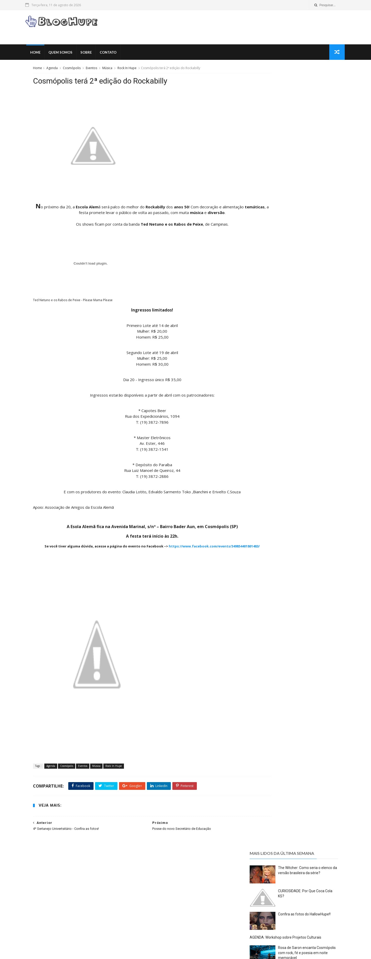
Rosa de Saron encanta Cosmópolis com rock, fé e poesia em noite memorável (306, 183)
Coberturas (99, 877)
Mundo (61, 915)
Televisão (103, 931)
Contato (116, 54)
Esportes (44, 900)
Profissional (47, 923)
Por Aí (115, 915)
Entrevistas (105, 893)
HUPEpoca (69, 908)
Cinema (78, 877)
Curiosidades (111, 885)
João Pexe (263, 282)
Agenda (54, 70)
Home (44, 54)
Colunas (44, 885)
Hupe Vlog (46, 908)
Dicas (65, 893)
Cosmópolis (73, 70)
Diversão (83, 893)
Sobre (94, 54)
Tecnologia (80, 931)
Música (109, 70)
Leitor (88, 908)
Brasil (61, 877)
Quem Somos (69, 54)
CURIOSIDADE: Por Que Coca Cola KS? (197, 876)
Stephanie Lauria (269, 294)
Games (98, 900)
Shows (43, 931)
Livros (104, 908)
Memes (43, 915)
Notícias (98, 915)
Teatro (60, 931)
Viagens (44, 938)
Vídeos (62, 938)
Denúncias (46, 893)
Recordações (72, 923)
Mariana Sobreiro (270, 287)
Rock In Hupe (128, 70)
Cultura (88, 885)
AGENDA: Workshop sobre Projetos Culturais (285, 168)
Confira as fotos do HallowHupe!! (303, 145)
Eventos (93, 70)
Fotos (82, 900)
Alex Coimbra (266, 275)
